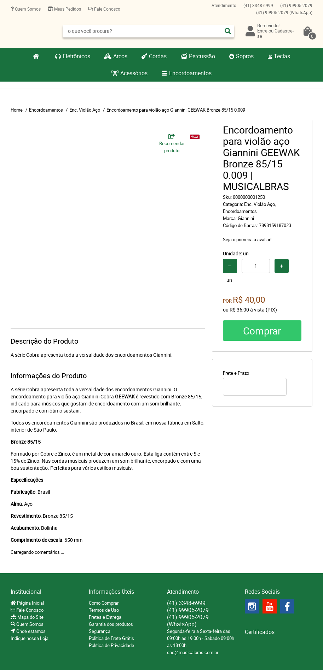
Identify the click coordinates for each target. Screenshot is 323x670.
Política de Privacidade (111, 645)
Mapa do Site (30, 617)
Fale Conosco (106, 9)
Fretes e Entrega (105, 617)
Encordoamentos (190, 73)
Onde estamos (30, 631)
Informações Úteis (111, 591)
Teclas (282, 56)
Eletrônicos (76, 56)
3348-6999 (258, 5)
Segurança (99, 631)
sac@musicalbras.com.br (192, 652)
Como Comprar (104, 603)
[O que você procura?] (227, 31)
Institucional (26, 591)
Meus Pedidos (67, 9)
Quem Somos (27, 9)
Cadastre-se (275, 33)
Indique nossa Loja (29, 638)
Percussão (202, 56)
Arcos (120, 56)
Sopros (245, 56)
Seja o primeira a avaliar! (247, 239)
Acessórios (134, 73)
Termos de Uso (104, 610)
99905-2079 (296, 5)
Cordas (158, 56)
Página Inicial (30, 603)
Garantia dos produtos (111, 624)
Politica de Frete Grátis (111, 638)
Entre (262, 31)
